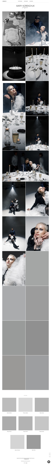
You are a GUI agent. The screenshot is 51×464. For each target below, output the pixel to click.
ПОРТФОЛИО (20, 1)
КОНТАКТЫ (31, 1)
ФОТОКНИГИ (26, 1)
